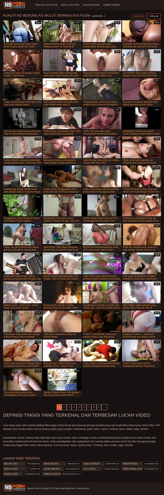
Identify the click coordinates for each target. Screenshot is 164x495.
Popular (154, 16)
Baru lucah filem (70, 5)
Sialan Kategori (91, 5)
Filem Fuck (138, 16)
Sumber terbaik (111, 5)
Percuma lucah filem (46, 5)
